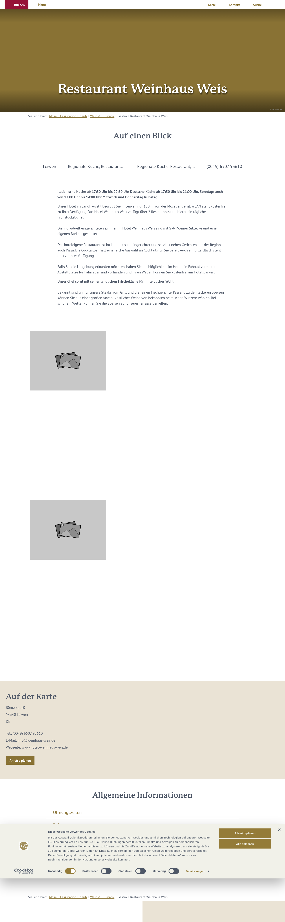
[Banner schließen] (279, 873)
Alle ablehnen (245, 887)
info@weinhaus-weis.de (36, 740)
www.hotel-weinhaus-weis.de (45, 747)
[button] (16, 4)
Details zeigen (195, 914)
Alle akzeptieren (245, 876)
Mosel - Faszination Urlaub (68, 116)
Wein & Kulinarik (102, 116)
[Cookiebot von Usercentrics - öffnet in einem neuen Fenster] (24, 915)
